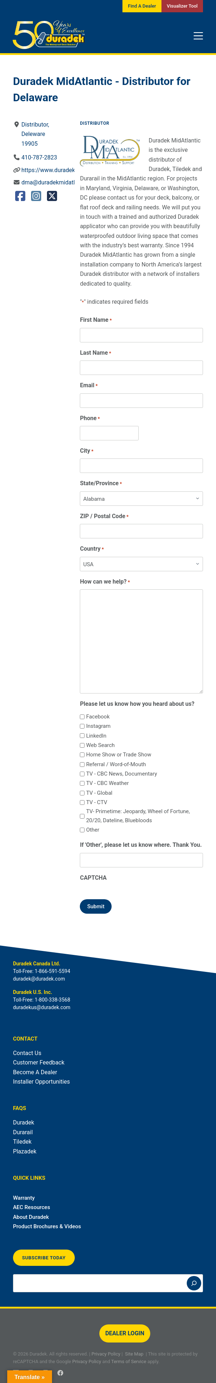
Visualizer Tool (182, 6)
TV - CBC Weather (107, 783)
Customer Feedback (38, 1062)
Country (92, 549)
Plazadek (24, 1151)
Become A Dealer (35, 1072)
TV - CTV (96, 802)
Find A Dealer (142, 6)
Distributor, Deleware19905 (35, 134)
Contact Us (27, 1053)
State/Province (101, 483)
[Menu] (198, 35)
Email (89, 385)
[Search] (194, 1283)
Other (92, 830)
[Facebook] (60, 1373)
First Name (96, 320)
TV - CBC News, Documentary (121, 774)
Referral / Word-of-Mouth (116, 764)
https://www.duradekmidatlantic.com (69, 170)
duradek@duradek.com (39, 979)
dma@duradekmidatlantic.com (60, 182)
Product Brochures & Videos (47, 1226)
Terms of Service (128, 1361)
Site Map (134, 1354)
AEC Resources (31, 1207)
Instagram (98, 726)
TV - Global (99, 793)
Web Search (100, 745)
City (86, 451)
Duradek (23, 1122)
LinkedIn (96, 736)
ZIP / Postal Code (104, 516)
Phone (90, 418)
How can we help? (105, 582)
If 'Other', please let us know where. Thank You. (141, 844)
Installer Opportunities (41, 1081)
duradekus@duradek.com (41, 1007)
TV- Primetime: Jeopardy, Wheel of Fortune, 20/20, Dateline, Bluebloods (138, 816)
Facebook (97, 716)
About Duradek (31, 1217)
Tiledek (22, 1141)
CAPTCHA (93, 877)
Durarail (23, 1132)
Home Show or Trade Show (118, 754)
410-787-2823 (39, 157)
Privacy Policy (105, 1354)
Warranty (24, 1198)
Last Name (95, 353)
